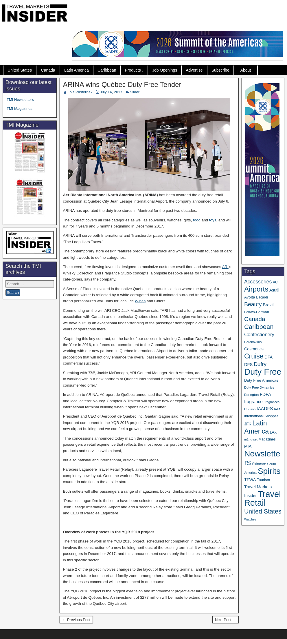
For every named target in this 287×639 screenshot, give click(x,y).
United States (20, 70)
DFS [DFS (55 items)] (248, 364)
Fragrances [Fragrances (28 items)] (271, 402)
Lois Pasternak (79, 92)
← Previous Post (76, 620)
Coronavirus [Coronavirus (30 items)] (253, 342)
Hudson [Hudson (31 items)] (250, 409)
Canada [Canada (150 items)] (254, 319)
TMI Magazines (19, 108)
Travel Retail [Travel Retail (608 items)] (262, 498)
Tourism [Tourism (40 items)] (263, 480)
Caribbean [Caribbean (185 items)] (259, 326)
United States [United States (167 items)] (263, 511)
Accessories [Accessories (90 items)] (258, 282)
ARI (225, 267)
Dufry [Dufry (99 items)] (260, 364)
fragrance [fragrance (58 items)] (253, 401)
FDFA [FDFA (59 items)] (265, 394)
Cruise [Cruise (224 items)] (254, 356)
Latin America (76, 70)
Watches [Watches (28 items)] (250, 519)
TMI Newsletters (20, 99)
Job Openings (164, 70)
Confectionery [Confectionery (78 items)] (259, 334)
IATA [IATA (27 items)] (277, 409)
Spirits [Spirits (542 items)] (269, 471)
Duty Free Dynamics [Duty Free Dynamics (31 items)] (259, 387)
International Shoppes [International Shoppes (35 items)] (261, 416)
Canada (48, 70)
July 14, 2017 (111, 92)
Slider (134, 92)
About (245, 70)
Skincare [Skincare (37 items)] (259, 464)
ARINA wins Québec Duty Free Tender (122, 84)
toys (212, 220)
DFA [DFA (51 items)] (268, 357)
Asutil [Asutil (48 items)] (274, 290)
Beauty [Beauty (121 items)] (253, 304)
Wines (140, 301)
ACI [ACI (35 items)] (276, 282)
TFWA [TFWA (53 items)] (250, 479)
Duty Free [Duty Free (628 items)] (263, 371)
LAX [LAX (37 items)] (273, 432)
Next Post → (225, 620)
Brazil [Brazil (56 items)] (268, 304)
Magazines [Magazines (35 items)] (267, 439)
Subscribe (220, 70)
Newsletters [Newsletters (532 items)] (262, 458)
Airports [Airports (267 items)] (256, 289)
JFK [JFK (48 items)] (247, 424)
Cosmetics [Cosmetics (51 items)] (254, 349)
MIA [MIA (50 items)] (247, 446)
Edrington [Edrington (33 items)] (251, 394)
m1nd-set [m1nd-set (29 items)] (250, 439)
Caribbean (106, 70)
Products (133, 70)
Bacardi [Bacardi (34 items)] (262, 297)
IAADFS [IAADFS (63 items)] (265, 408)
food (196, 220)
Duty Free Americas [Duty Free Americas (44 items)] (261, 380)
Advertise (194, 70)
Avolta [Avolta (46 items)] (249, 297)
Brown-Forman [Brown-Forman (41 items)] (256, 312)
